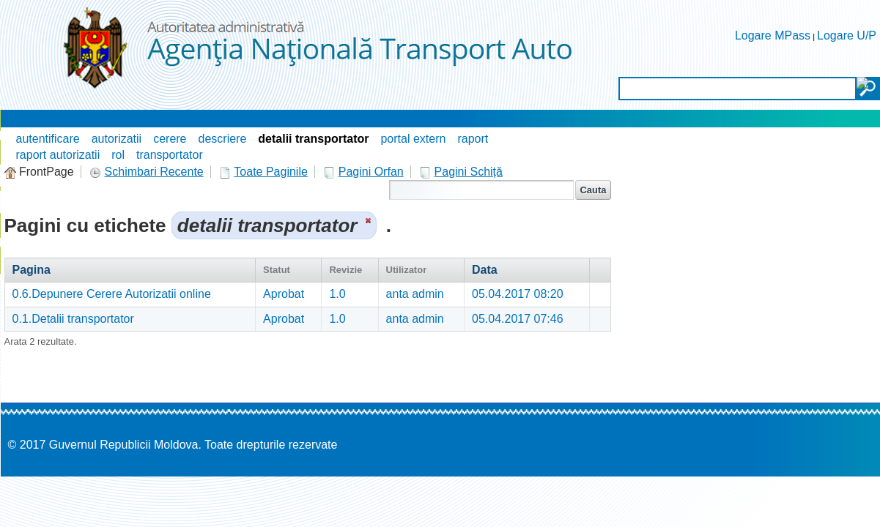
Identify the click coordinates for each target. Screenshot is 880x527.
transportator (169, 155)
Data (485, 270)
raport (472, 138)
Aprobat (283, 294)
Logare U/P (846, 35)
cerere (169, 138)
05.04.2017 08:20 (517, 294)
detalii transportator (313, 138)
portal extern (412, 138)
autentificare (48, 138)
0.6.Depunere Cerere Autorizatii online (111, 294)
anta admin (415, 294)
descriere (223, 138)
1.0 (337, 294)
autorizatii (116, 138)
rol (118, 155)
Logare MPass (772, 35)
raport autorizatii (58, 155)
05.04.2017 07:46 (517, 319)
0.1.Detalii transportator (73, 319)
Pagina (31, 270)
